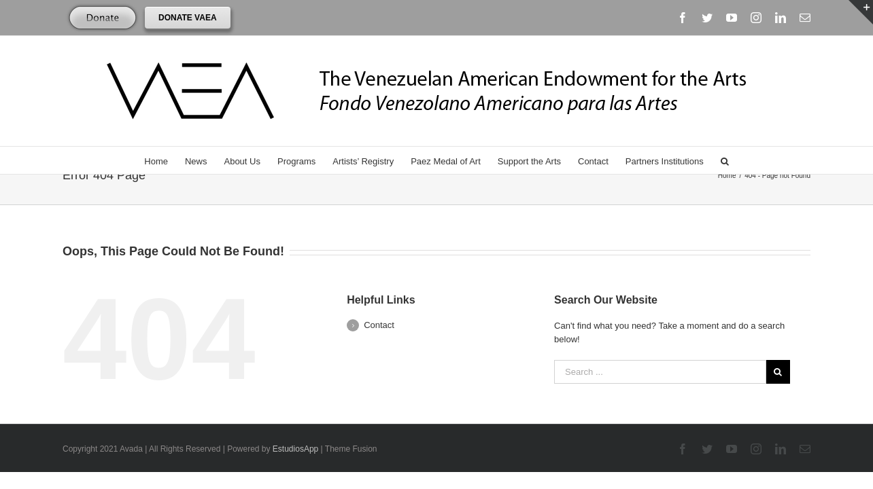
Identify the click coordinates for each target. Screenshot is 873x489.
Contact (379, 325)
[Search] (740, 160)
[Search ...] (660, 372)
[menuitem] (151, 160)
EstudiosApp (295, 449)
